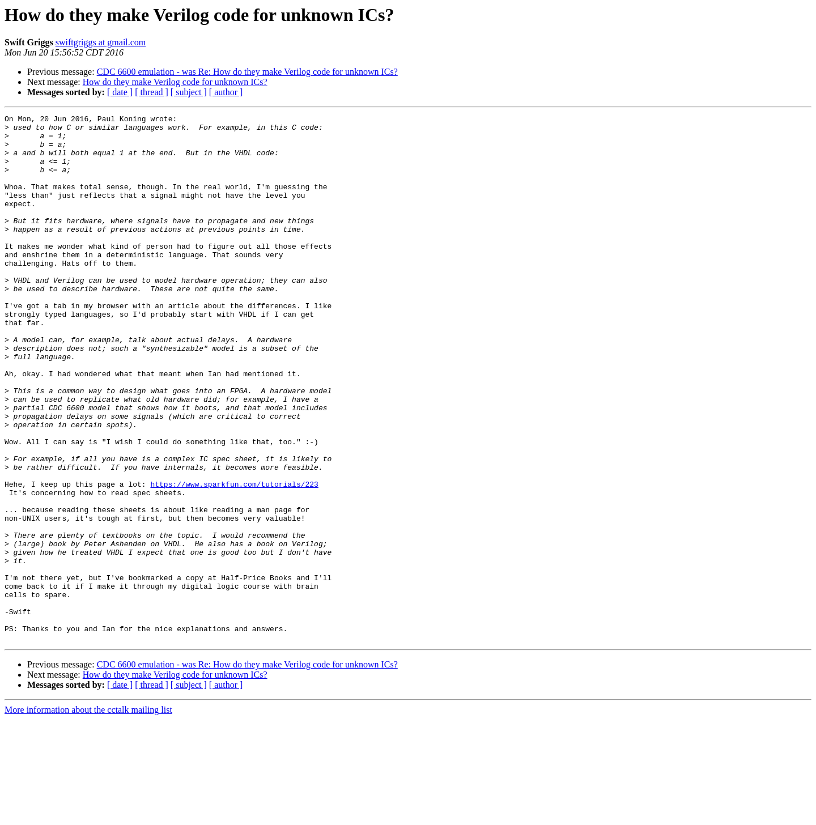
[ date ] (120, 92)
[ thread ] (151, 92)
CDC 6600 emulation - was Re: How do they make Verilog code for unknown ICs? (247, 71)
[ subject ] (189, 92)
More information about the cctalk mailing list (88, 815)
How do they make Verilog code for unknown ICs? (175, 82)
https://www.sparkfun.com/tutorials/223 (234, 559)
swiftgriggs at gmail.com (101, 42)
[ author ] (226, 92)
